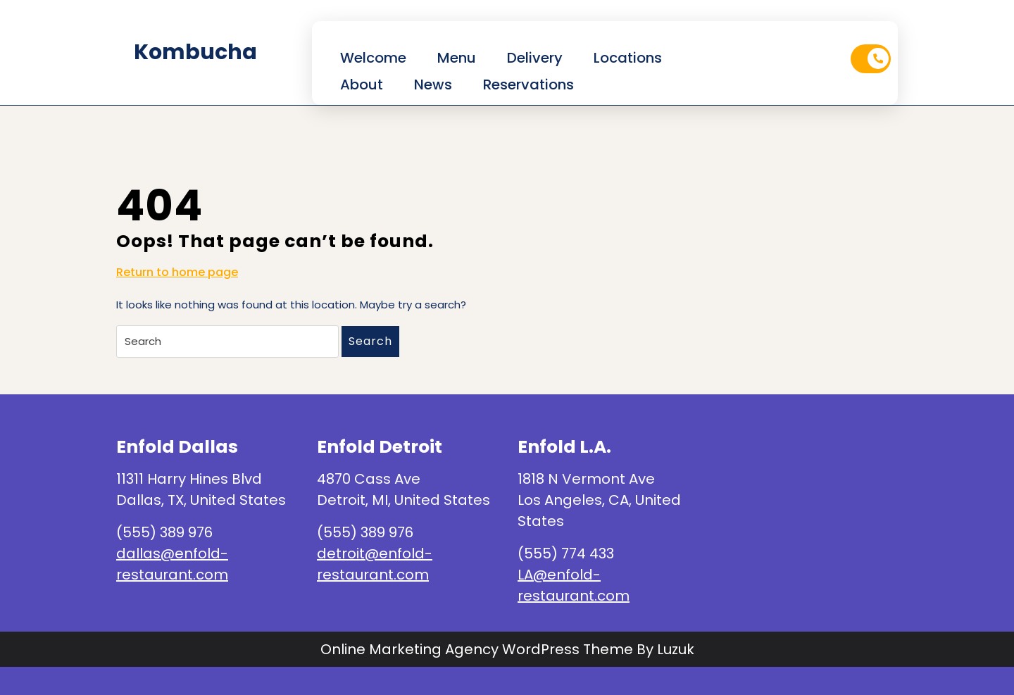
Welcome (373, 58)
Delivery (535, 58)
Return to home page (177, 272)
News (433, 84)
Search (370, 341)
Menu (456, 58)
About (361, 84)
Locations (628, 58)
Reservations (528, 84)
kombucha (195, 52)
